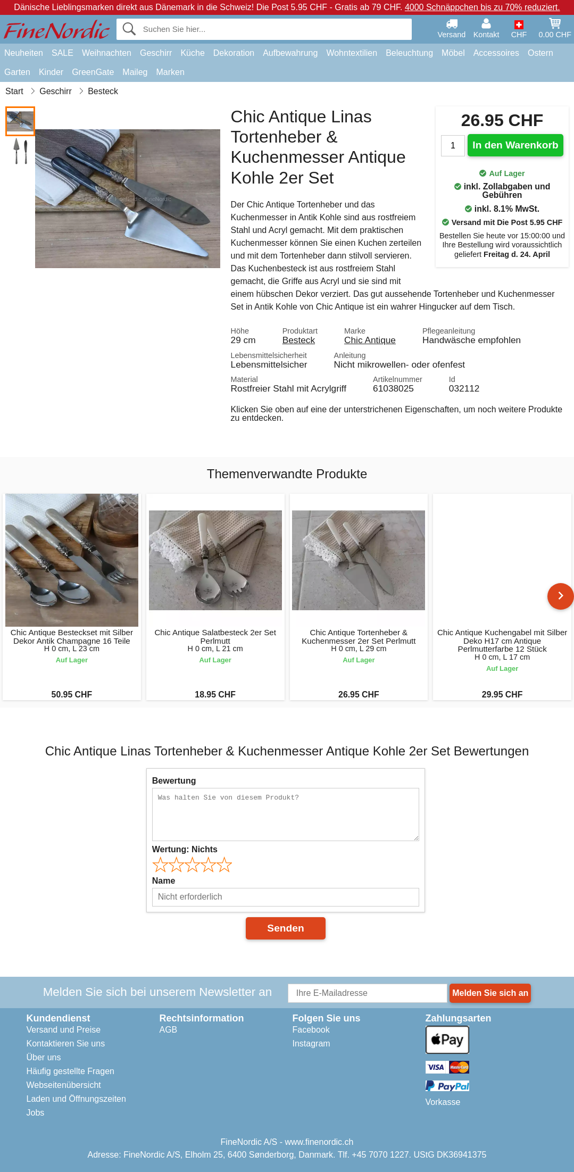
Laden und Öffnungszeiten (76, 1098)
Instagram (311, 1043)
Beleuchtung (409, 52)
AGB (169, 1029)
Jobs (36, 1112)
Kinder (51, 72)
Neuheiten (23, 52)
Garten (17, 72)
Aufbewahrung (290, 52)
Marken (170, 72)
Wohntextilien (351, 52)
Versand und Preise (64, 1029)
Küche (192, 52)
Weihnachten (106, 52)
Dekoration (233, 52)
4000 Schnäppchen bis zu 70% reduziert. (482, 7)
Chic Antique (370, 340)
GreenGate (93, 72)
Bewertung (174, 780)
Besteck (298, 340)
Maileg (134, 72)
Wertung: (185, 849)
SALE (62, 52)
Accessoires (496, 52)
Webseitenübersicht (64, 1085)
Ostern (540, 52)
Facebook (311, 1029)
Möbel (453, 52)
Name (164, 880)
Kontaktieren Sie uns (66, 1043)
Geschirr (156, 52)
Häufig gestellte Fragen (70, 1071)
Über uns (44, 1057)
